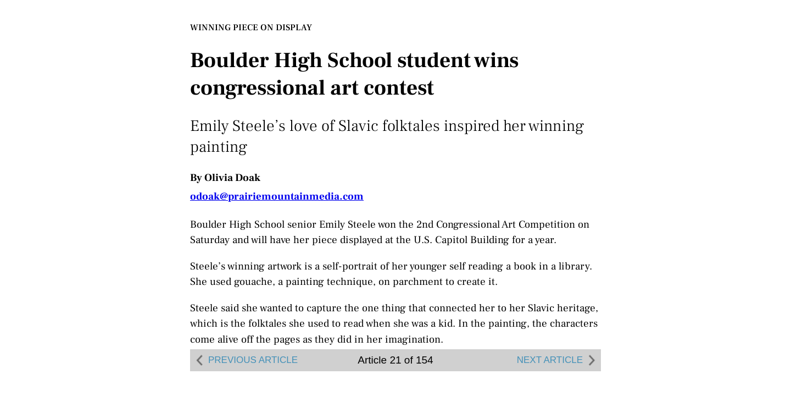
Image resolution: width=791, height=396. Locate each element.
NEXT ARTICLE (557, 360)
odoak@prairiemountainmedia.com (277, 196)
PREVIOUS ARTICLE (245, 360)
